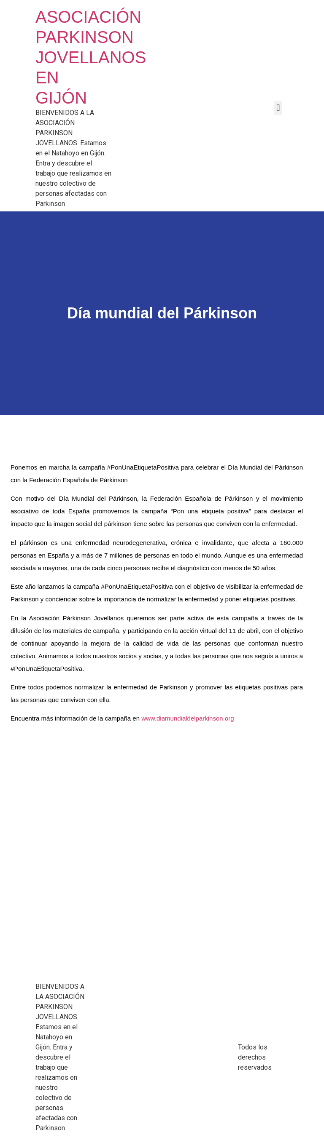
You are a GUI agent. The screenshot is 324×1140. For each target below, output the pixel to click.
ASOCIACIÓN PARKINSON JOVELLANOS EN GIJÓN (90, 57)
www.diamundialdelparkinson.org (187, 718)
